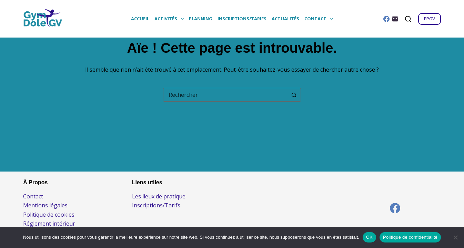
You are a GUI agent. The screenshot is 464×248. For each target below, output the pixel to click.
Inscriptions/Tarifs (242, 19)
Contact (319, 19)
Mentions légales (45, 205)
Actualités (285, 19)
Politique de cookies (48, 214)
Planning (200, 19)
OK (369, 237)
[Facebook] (386, 19)
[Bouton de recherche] (294, 94)
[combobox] (225, 95)
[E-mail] (395, 19)
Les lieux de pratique (158, 196)
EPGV (429, 19)
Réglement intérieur (49, 223)
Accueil (140, 19)
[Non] (455, 237)
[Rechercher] (408, 19)
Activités (170, 19)
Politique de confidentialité (410, 237)
